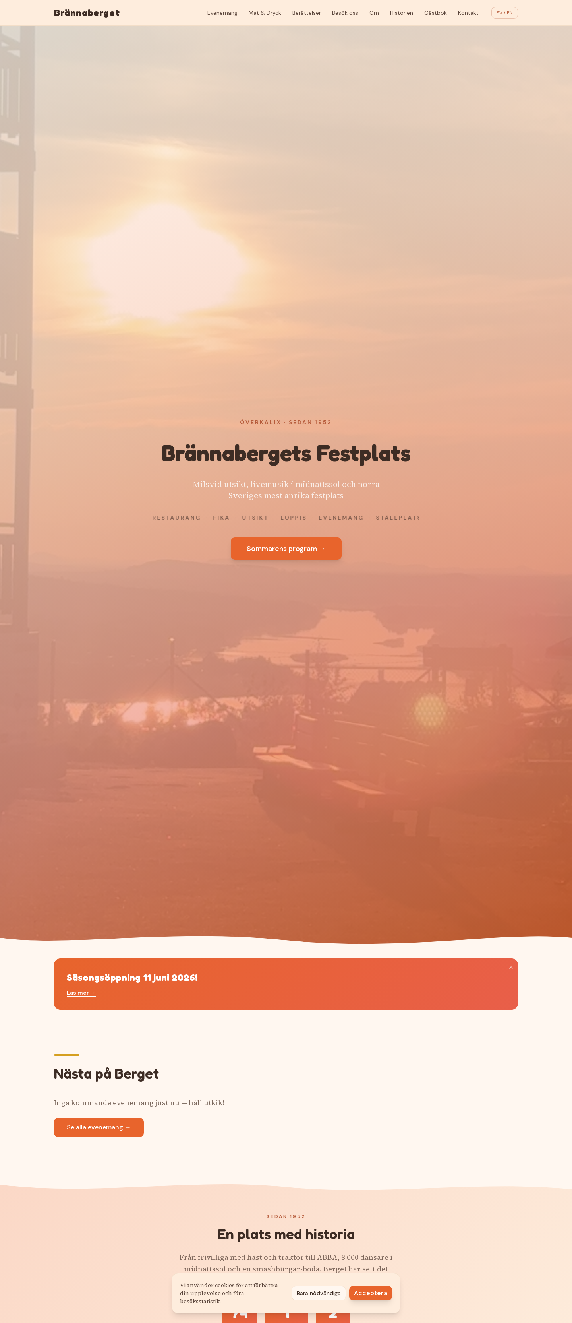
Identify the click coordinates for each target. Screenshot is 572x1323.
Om (374, 12)
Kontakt (468, 12)
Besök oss (345, 12)
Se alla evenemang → (99, 1127)
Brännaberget (87, 12)
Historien (401, 12)
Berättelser (306, 12)
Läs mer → (81, 992)
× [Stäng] (511, 967)
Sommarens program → (286, 548)
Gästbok (435, 12)
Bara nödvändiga (319, 1293)
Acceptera (370, 1293)
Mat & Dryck (265, 12)
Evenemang (222, 12)
